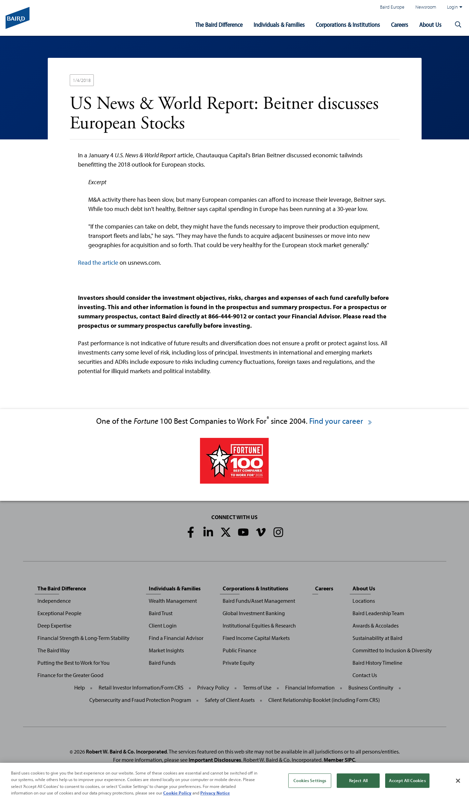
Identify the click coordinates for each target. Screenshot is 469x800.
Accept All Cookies (407, 781)
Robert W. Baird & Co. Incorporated (126, 751)
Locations (364, 600)
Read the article (98, 262)
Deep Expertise (54, 625)
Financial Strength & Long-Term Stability (83, 637)
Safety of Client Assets (230, 699)
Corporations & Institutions (348, 25)
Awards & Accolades (376, 625)
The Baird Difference (219, 25)
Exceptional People (59, 613)
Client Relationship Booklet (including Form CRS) (324, 699)
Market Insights (166, 650)
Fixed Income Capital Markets (256, 637)
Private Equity (239, 662)
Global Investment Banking (254, 613)
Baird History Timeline (377, 662)
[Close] (458, 782)
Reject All (358, 781)
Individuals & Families (279, 25)
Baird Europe (392, 7)
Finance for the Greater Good (70, 675)
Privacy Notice (215, 794)
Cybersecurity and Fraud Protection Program (140, 699)
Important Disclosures (215, 759)
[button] (458, 25)
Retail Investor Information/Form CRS (141, 687)
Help (79, 687)
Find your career (341, 421)
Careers (399, 25)
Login (454, 7)
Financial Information (310, 687)
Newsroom (425, 7)
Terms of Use (257, 687)
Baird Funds (162, 662)
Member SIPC (339, 759)
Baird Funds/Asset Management (259, 600)
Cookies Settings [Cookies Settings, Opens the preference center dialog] (309, 781)
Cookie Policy (177, 794)
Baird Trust (160, 613)
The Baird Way (53, 650)
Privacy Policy (213, 687)
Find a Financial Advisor (176, 637)
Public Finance (239, 650)
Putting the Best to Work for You (73, 662)
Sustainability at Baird (377, 637)
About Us (430, 25)
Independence (54, 600)
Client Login (163, 625)
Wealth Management (173, 600)
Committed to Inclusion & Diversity (392, 650)
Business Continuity (370, 687)
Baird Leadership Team (378, 613)
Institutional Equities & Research (259, 625)
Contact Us (365, 675)
